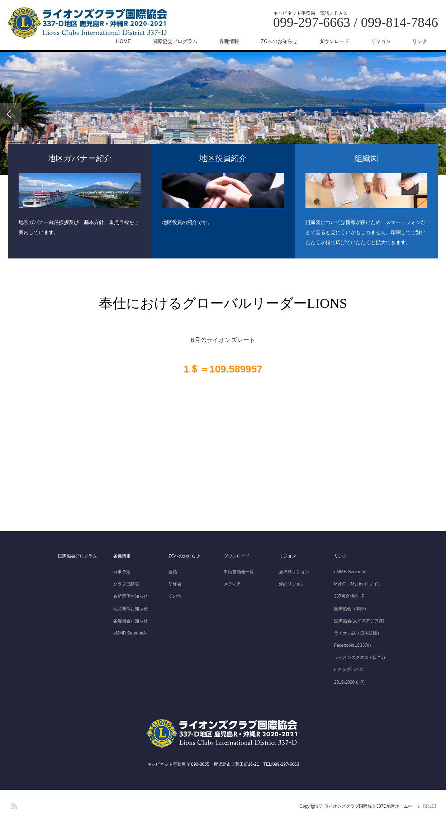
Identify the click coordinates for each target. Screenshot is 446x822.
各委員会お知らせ (130, 620)
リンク (419, 41)
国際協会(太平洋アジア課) (359, 620)
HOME (123, 41)
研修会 (175, 583)
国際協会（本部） (351, 608)
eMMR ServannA (129, 633)
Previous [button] (11, 113)
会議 (173, 571)
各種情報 (229, 41)
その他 (175, 596)
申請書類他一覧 (239, 571)
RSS (13, 804)
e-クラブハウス (349, 669)
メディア (232, 583)
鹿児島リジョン (294, 571)
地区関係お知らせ (130, 608)
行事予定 (122, 571)
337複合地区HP (349, 596)
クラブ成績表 (126, 583)
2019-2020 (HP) (349, 682)
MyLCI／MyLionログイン (358, 583)
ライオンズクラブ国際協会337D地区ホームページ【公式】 (381, 806)
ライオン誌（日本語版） (357, 633)
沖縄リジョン (292, 583)
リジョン (381, 41)
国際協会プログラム (175, 41)
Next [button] (435, 113)
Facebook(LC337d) (352, 645)
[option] (223, 113)
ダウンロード (334, 41)
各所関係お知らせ (130, 596)
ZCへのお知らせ (279, 41)
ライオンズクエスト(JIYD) (359, 657)
